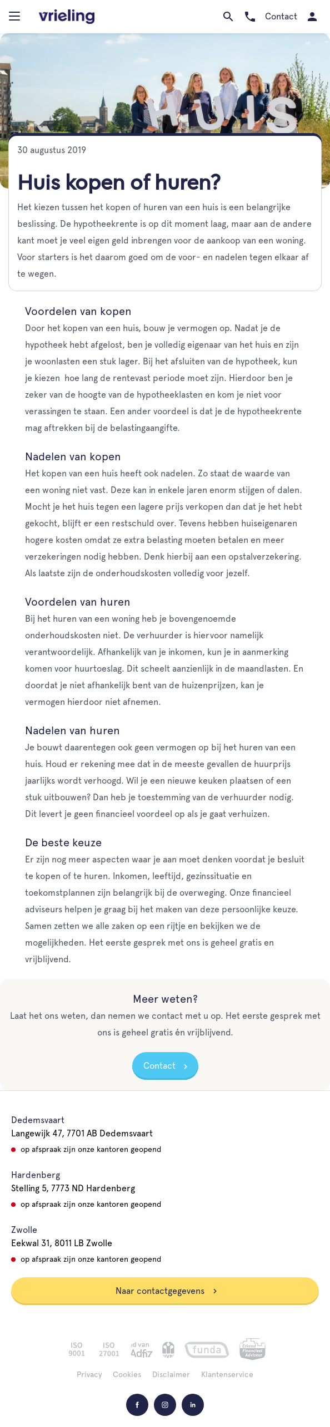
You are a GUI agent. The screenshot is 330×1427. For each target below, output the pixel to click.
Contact (159, 1065)
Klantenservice (227, 1374)
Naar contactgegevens (167, 1291)
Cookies (127, 1374)
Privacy (89, 1374)
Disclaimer (171, 1374)
